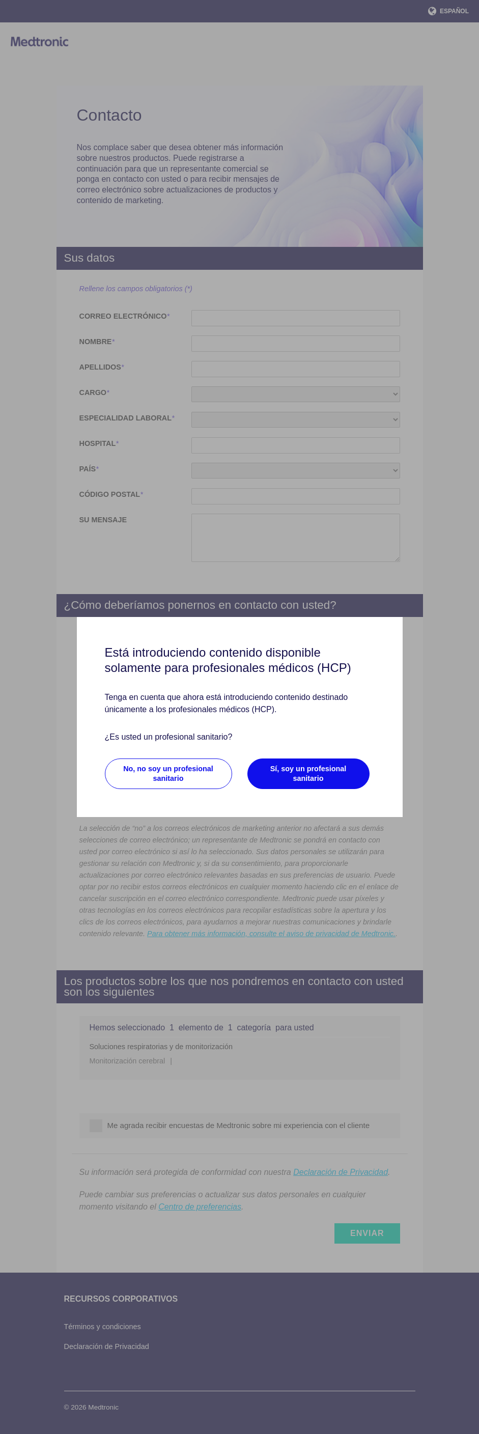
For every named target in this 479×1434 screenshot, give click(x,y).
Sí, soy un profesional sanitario (308, 773)
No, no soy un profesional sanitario (168, 773)
